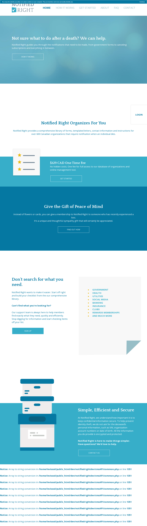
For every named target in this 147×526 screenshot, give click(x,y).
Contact (129, 7)
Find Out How (73, 229)
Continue (142, 2)
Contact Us (94, 453)
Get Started (87, 7)
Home (23, 8)
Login (139, 114)
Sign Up (27, 331)
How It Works (65, 7)
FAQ (116, 7)
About (105, 7)
